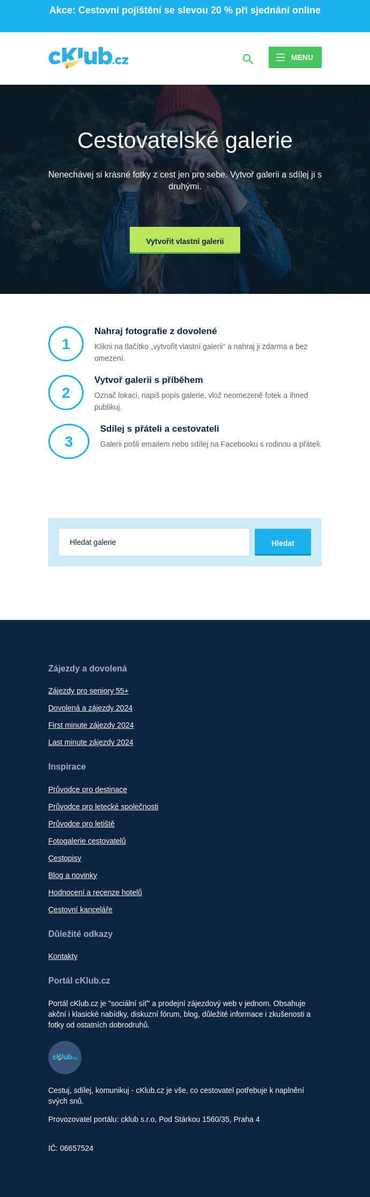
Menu (302, 57)
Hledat (282, 543)
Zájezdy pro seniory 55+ (88, 690)
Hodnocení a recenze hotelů (95, 892)
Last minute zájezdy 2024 (91, 742)
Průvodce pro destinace (87, 789)
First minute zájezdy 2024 (91, 725)
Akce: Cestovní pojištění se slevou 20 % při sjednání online (185, 10)
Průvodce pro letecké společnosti (103, 806)
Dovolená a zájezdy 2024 (90, 708)
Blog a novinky (72, 875)
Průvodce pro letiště (81, 823)
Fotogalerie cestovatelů (87, 841)
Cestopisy (64, 858)
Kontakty (62, 956)
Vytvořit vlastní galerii (185, 241)
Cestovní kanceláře (80, 909)
